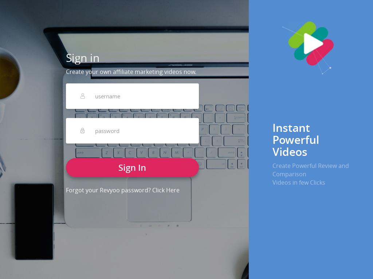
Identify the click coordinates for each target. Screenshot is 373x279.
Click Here (166, 190)
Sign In (132, 167)
